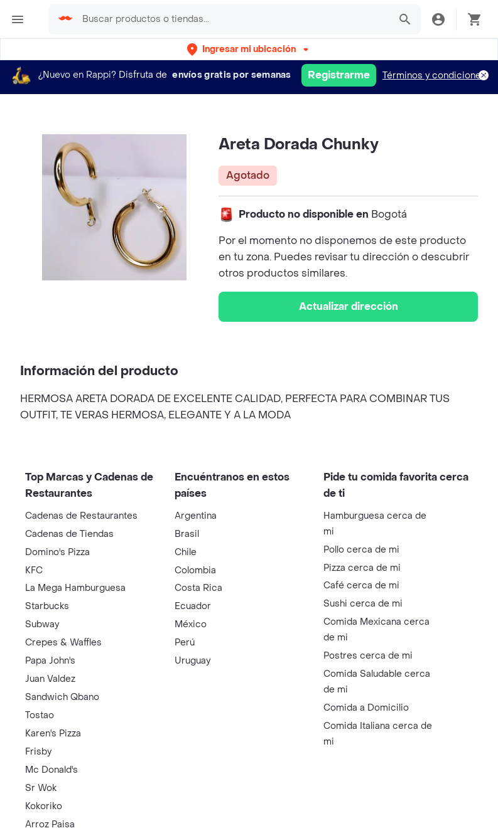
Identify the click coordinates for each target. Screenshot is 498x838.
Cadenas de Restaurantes (81, 516)
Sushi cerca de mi (363, 604)
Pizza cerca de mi (362, 568)
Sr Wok (41, 788)
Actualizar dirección (348, 306)
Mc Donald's (51, 770)
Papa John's (50, 661)
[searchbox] (232, 19)
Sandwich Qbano (62, 697)
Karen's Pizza (53, 734)
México (191, 624)
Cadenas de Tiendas (69, 534)
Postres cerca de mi (368, 656)
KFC (34, 570)
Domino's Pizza (57, 552)
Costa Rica (198, 588)
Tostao (39, 715)
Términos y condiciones (434, 76)
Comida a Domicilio (366, 708)
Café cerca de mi (361, 585)
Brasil (187, 534)
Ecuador (193, 606)
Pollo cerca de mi (361, 550)
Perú (185, 643)
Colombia (195, 570)
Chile (186, 552)
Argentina (196, 516)
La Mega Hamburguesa (75, 588)
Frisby (38, 752)
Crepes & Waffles (63, 643)
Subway (42, 624)
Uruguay (192, 661)
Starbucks (47, 606)
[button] (249, 49)
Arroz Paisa (50, 824)
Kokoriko (43, 806)
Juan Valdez (50, 679)
